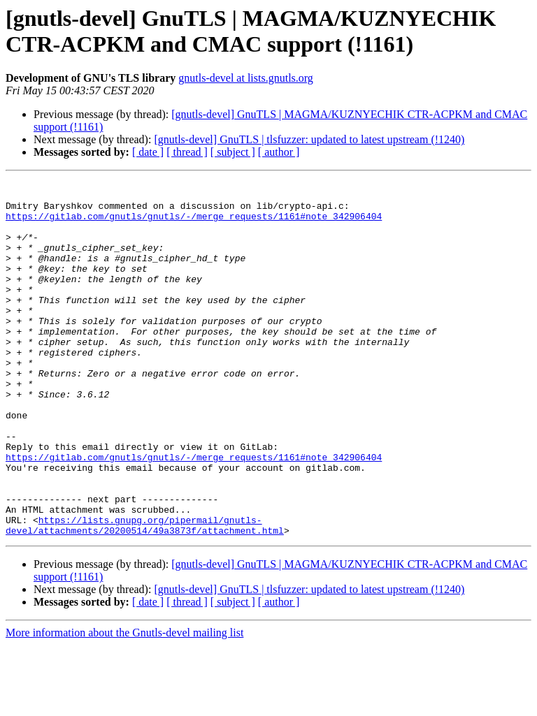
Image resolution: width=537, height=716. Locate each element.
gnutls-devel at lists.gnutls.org (245, 78)
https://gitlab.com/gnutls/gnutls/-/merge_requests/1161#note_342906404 (194, 224)
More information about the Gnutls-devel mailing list (124, 704)
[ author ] (279, 152)
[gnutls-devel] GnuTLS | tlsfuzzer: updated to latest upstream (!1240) (309, 139)
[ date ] (148, 152)
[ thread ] (187, 152)
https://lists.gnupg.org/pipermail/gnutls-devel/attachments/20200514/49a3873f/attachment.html (145, 595)
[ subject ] (232, 152)
